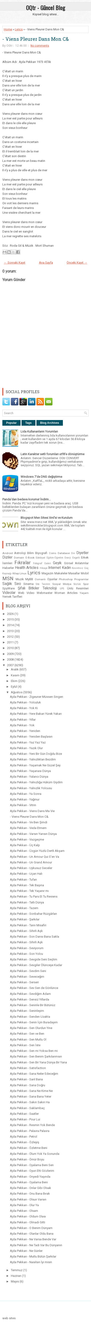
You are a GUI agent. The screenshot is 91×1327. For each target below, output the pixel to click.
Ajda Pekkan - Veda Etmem (28, 828)
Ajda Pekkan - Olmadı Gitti (27, 1222)
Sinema (28, 584)
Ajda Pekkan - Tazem (24, 908)
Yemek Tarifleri (12, 596)
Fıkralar (22, 562)
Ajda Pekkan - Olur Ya (24, 1205)
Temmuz (17, 1270)
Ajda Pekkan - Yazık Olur (26, 748)
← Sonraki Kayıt (14, 262)
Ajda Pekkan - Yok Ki (24, 708)
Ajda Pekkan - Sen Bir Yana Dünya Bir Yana (38, 1062)
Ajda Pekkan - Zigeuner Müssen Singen (36, 696)
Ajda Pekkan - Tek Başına (27, 885)
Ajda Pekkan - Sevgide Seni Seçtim (33, 959)
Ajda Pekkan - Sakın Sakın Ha (30, 1102)
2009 (10, 654)
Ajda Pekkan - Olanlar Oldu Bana (31, 1233)
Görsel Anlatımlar (76, 563)
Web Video (26, 593)
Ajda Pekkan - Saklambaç (27, 1108)
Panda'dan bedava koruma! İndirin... (26, 499)
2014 (10, 625)
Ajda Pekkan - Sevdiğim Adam (30, 994)
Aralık (15, 669)
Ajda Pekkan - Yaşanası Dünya (30, 771)
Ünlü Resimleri (78, 588)
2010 (10, 648)
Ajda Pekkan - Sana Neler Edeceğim (34, 1073)
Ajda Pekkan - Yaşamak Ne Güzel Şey (35, 765)
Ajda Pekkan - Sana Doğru (27, 1085)
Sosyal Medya (61, 584)
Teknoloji (50, 588)
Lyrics (19, 29)
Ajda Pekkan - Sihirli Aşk (26, 931)
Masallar (74, 573)
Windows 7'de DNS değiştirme (41, 476)
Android (7, 553)
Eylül (14, 686)
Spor (86, 584)
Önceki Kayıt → (77, 262)
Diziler (7, 557)
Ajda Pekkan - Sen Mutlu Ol (28, 1039)
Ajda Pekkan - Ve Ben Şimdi (28, 822)
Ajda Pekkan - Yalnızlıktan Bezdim (33, 759)
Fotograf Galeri (42, 563)
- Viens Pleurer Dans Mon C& (35, 39)
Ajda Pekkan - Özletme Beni (28, 1148)
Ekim (14, 681)
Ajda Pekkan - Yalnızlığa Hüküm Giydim (36, 782)
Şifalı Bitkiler (28, 588)
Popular (11, 423)
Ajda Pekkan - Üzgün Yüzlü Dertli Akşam (37, 851)
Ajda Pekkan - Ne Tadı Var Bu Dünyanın (36, 1245)
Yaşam (84, 593)
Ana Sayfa (46, 262)
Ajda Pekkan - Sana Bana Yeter (30, 1096)
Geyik (57, 563)
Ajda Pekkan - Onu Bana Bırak (30, 1193)
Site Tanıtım (43, 584)
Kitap (16, 573)
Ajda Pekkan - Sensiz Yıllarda (29, 999)
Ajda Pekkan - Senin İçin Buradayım (34, 1022)
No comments (39, 45)
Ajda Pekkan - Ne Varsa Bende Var (33, 1239)
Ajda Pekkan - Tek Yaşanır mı (29, 891)
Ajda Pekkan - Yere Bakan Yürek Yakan (36, 713)
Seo (17, 584)
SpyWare (8, 588)
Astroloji (20, 553)
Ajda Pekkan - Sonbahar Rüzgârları (33, 913)
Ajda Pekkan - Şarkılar (24, 919)
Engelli (76, 557)
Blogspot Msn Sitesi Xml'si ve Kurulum (47, 517)
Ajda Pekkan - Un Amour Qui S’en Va (34, 856)
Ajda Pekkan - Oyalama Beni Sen (32, 1165)
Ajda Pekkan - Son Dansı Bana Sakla (34, 936)
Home (8, 29)
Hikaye (44, 568)
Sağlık (7, 584)
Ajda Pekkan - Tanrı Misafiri (28, 925)
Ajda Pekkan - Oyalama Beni (29, 1182)
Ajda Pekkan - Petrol (23, 1136)
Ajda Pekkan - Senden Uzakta (30, 1016)
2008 (10, 659)
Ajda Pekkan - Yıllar (23, 719)
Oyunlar (52, 579)
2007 (10, 665)
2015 (10, 619)
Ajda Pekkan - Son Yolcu (26, 953)
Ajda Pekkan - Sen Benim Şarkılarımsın (36, 1056)
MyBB (29, 579)
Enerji (68, 557)
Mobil (85, 573)
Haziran (16, 1276)
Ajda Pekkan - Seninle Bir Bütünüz (32, 1005)
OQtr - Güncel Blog (45, 7)
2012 (10, 636)
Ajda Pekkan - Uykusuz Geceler (31, 868)
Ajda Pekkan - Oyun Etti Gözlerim (32, 1170)
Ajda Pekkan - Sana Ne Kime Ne (31, 1091)
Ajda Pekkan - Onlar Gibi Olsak (30, 1188)
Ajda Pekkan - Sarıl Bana (26, 1079)
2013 (10, 631)
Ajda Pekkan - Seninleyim (27, 1011)
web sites (9, 1318)
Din (73, 553)
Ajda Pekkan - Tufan (23, 879)
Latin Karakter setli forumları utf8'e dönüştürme (52, 454)
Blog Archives (49, 423)
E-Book (30, 557)
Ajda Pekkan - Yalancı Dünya (29, 776)
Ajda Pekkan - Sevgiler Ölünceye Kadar (36, 965)
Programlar (81, 579)
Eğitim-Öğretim (55, 557)
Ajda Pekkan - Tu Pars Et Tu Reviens (33, 896)
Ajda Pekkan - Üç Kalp (25, 845)
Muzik (20, 579)
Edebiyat (40, 557)
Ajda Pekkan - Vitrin (23, 805)
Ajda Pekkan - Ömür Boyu (27, 1159)
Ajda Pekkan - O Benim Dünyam (31, 1228)
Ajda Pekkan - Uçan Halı (26, 873)
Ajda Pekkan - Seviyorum (26, 948)
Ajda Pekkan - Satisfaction (28, 1068)
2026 (10, 614)
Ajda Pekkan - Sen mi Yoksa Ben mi (34, 1051)
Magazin (47, 573)
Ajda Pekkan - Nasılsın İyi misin (31, 1262)
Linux (23, 573)
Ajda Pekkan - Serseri (24, 982)
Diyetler (82, 553)
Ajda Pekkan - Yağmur (24, 799)
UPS (62, 588)
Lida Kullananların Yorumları (39, 431)
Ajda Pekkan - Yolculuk (25, 702)
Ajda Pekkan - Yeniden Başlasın (31, 736)
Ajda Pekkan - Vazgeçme (27, 839)
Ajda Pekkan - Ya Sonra (25, 794)
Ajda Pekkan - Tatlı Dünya (27, 902)
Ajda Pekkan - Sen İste (25, 1045)
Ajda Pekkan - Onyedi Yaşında (30, 1176)
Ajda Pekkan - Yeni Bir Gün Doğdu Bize (36, 753)
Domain (19, 557)
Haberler (8, 568)
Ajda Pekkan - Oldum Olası (28, 1216)
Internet (54, 568)
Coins (52, 553)
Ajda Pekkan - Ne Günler (26, 1251)
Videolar (9, 593)
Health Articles (27, 568)
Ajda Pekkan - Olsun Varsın (28, 1199)
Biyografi (41, 553)
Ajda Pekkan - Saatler (24, 1113)
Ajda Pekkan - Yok (22, 725)
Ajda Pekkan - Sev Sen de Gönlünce (34, 988)
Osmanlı (40, 579)
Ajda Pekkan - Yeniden (25, 731)
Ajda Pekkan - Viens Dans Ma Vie (32, 811)
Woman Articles (66, 593)
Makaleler (61, 573)
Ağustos (17, 692)
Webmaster (44, 593)
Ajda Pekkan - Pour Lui (25, 1119)
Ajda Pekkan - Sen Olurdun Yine (31, 1028)
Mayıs (15, 1281)
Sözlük (77, 584)
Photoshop (66, 579)
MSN (7, 578)
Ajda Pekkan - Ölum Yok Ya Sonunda (34, 1154)
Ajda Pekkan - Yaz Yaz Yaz (28, 742)
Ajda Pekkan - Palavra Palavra (29, 1131)
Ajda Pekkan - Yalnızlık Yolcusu (31, 788)
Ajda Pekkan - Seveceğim (27, 976)
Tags (28, 423)
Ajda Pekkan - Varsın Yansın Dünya (33, 834)
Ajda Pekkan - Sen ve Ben (27, 1033)
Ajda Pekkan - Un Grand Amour (31, 862)
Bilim (30, 553)
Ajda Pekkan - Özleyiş (24, 1142)
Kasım (15, 675)
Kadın (66, 568)
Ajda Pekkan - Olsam (24, 1211)
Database (64, 553)
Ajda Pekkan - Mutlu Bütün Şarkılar (33, 1256)
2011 (10, 642)
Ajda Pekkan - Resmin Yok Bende (32, 1125)
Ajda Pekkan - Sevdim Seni (28, 971)
